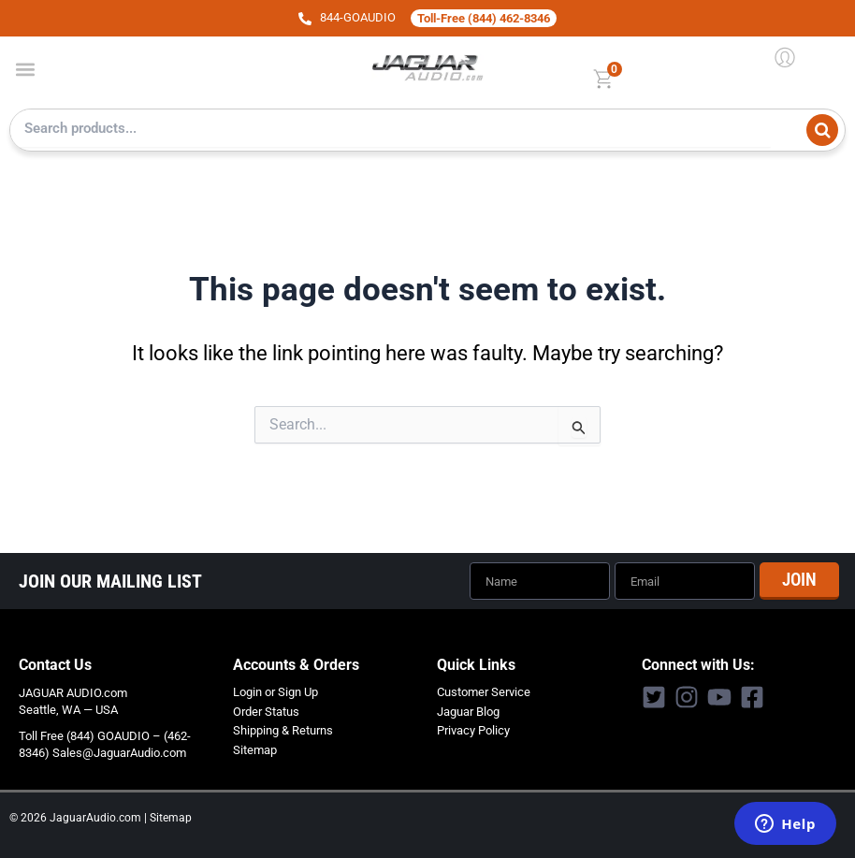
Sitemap (255, 750)
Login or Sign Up (275, 692)
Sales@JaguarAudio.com (119, 753)
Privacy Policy (473, 730)
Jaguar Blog (468, 712)
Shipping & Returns (283, 730)
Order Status (266, 712)
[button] (24, 68)
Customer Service (483, 692)
